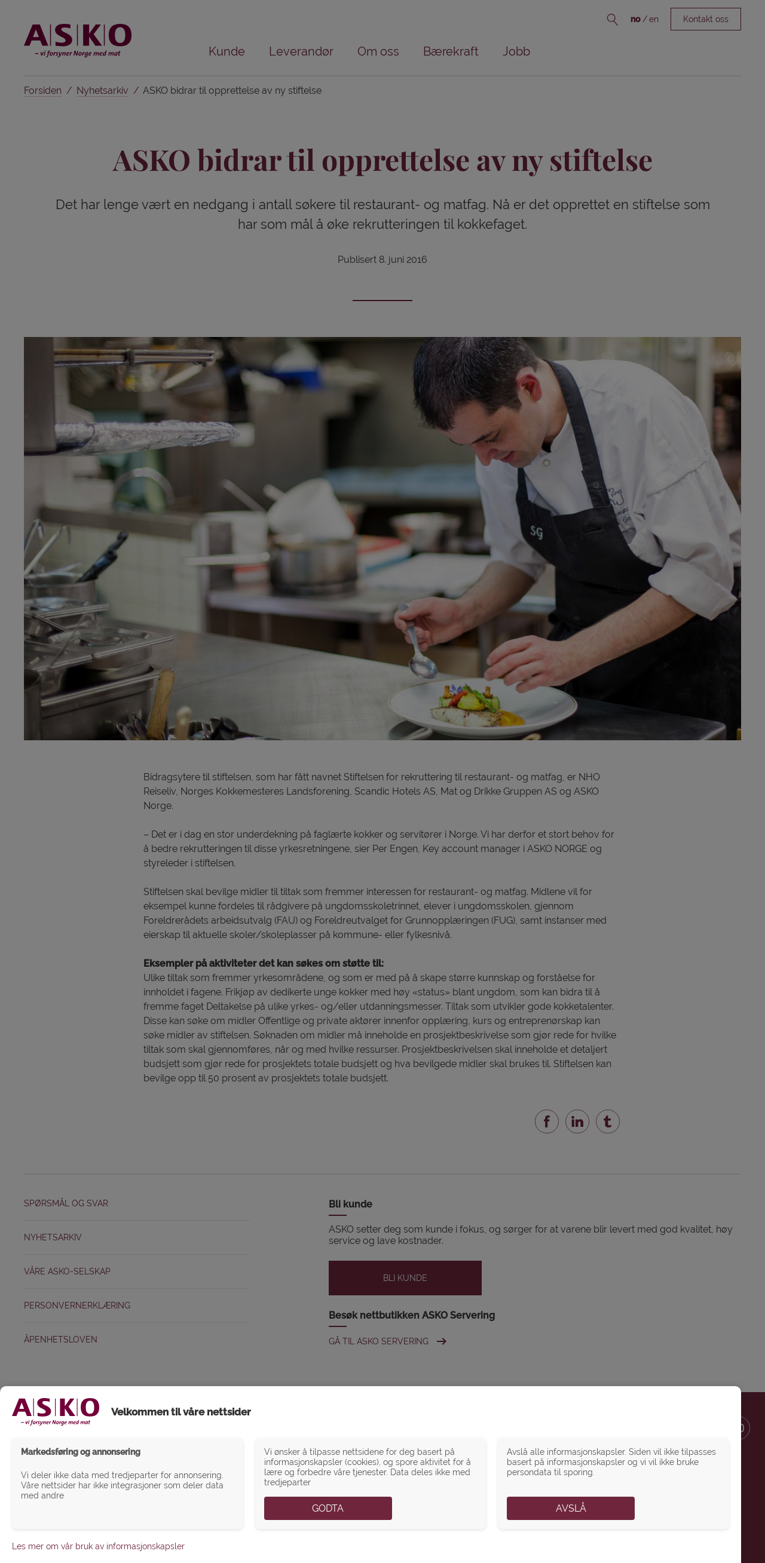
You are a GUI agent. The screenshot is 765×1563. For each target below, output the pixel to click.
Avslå (571, 1508)
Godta (328, 1508)
